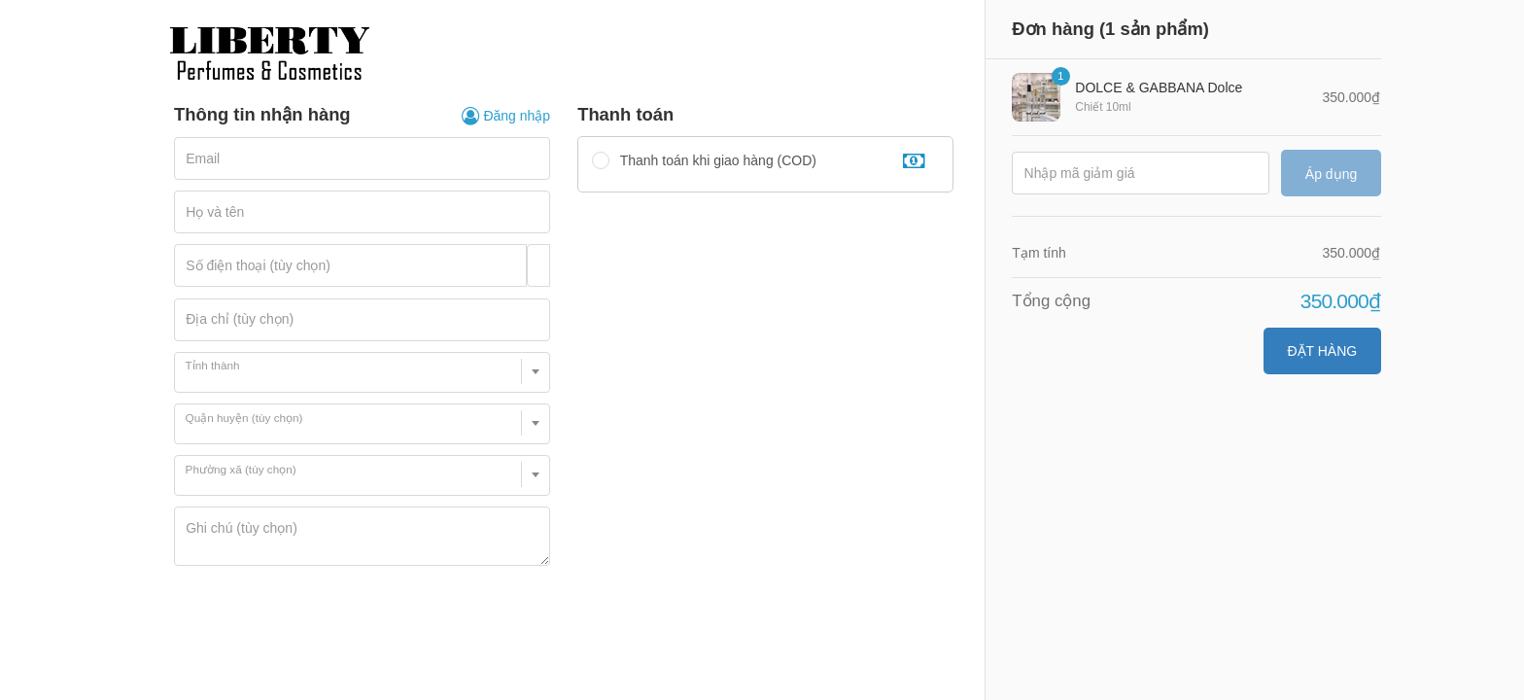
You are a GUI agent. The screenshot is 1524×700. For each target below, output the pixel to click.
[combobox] (362, 372)
